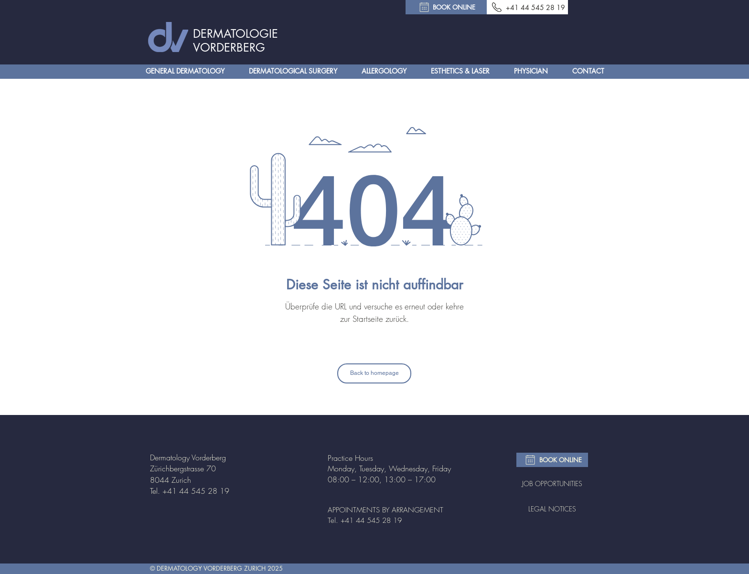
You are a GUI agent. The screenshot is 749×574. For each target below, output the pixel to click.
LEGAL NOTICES (552, 508)
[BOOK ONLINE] (446, 7)
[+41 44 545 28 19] (527, 7)
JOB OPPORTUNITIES (552, 483)
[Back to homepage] (374, 373)
